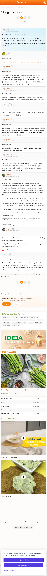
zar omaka (40, 319)
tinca (7, 154)
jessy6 (8, 104)
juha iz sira (15, 319)
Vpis (16, 304)
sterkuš (8, 29)
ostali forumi (13, 7)
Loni (7, 174)
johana (37, 398)
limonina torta (24, 317)
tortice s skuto (15, 325)
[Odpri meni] (2, 2)
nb (7, 53)
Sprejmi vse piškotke (23, 560)
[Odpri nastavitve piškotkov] (10, 570)
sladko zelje (15, 317)
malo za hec (5, 406)
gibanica (31, 322)
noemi (37, 402)
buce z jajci (32, 319)
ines (7, 254)
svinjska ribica (6, 322)
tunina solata (6, 325)
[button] (44, 2)
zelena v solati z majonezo (19, 322)
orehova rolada (34, 317)
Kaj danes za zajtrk (7, 410)
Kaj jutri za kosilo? (6, 398)
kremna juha (24, 319)
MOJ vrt (3, 402)
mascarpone (6, 317)
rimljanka (8, 229)
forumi (7, 7)
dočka (37, 413)
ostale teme (20, 7)
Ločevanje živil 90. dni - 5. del (10, 413)
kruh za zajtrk (38, 322)
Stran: (23, 23)
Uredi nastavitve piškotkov (23, 527)
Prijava (7, 304)
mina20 (8, 88)
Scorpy (8, 119)
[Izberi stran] (23, 24)
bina (7, 139)
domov (3, 7)
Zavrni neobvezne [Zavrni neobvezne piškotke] (23, 565)
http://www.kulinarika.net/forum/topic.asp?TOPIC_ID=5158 (20, 62)
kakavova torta (7, 319)
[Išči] (41, 2)
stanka (8, 66)
